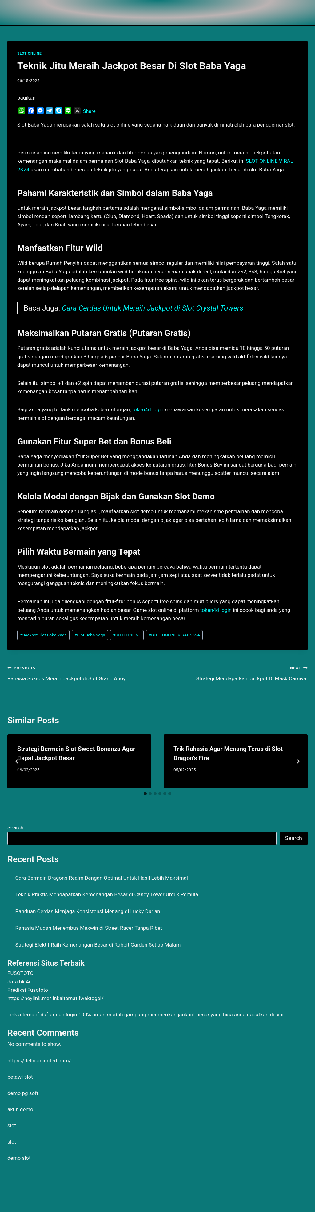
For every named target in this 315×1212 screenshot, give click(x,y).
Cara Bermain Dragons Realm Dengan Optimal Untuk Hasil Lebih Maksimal (101, 878)
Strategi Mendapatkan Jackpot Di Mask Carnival (235, 672)
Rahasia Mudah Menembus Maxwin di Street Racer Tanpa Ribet (88, 928)
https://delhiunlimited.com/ (39, 1061)
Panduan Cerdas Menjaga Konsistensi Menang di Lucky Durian (87, 911)
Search (15, 827)
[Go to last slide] (17, 761)
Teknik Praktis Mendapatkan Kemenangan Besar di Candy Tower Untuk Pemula (106, 894)
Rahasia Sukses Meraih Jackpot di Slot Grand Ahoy (79, 672)
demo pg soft (22, 1093)
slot (11, 1125)
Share (89, 111)
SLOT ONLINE (29, 53)
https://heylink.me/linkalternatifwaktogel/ (55, 998)
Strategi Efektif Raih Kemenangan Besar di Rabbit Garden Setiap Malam (98, 945)
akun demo (20, 1109)
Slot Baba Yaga (89, 634)
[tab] (145, 793)
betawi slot (20, 1077)
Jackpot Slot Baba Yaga (43, 634)
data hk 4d (19, 982)
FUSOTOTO (20, 973)
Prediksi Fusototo (27, 990)
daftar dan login (59, 1014)
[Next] (298, 761)
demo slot (19, 1158)
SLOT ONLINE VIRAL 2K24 (174, 634)
